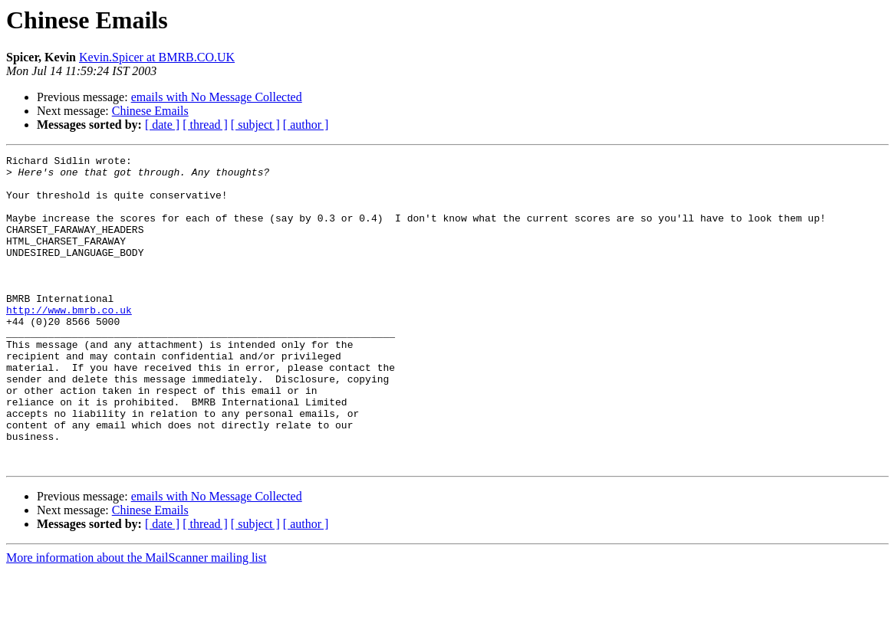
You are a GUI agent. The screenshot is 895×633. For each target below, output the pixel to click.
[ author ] (306, 124)
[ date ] (162, 124)
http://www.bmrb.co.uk (69, 342)
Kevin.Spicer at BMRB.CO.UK (157, 57)
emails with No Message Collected (216, 96)
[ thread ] (205, 124)
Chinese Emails (150, 110)
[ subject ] (255, 124)
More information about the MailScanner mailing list (136, 619)
